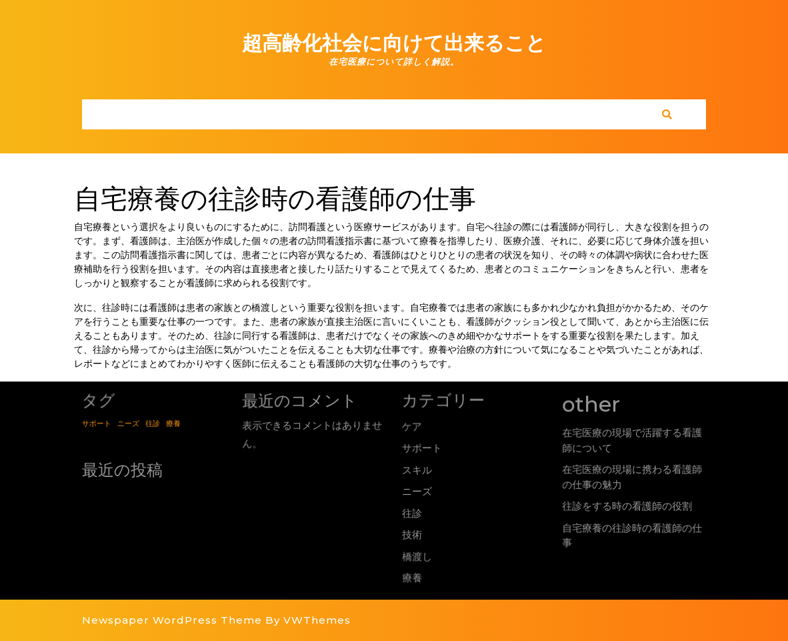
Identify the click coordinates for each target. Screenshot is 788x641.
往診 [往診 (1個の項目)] (152, 422)
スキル (416, 470)
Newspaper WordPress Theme (172, 620)
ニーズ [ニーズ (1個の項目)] (128, 422)
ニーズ (417, 491)
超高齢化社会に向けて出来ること (394, 43)
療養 (413, 576)
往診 (413, 513)
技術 (413, 534)
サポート (421, 448)
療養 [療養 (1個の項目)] (173, 422)
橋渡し (418, 555)
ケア (411, 425)
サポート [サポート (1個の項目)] (96, 422)
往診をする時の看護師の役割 (628, 506)
